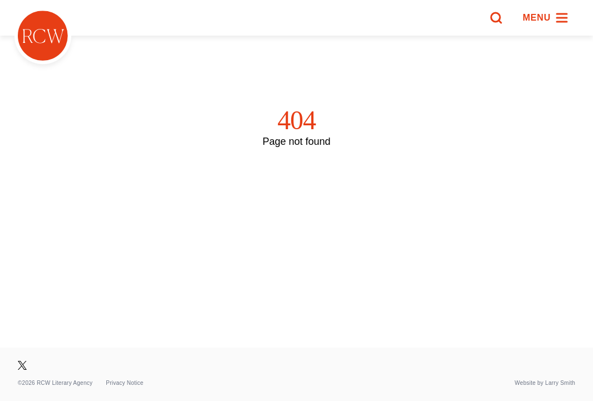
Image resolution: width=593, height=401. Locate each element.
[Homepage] (43, 36)
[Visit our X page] (22, 365)
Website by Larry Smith (544, 383)
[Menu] (545, 17)
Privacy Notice (124, 383)
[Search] (496, 17)
